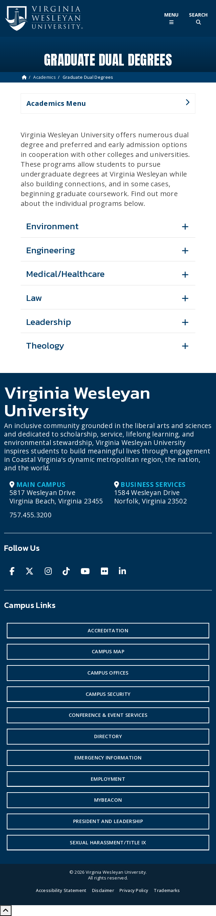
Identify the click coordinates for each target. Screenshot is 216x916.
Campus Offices (107, 673)
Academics (44, 77)
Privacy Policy (134, 890)
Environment (52, 226)
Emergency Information (108, 757)
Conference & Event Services (108, 715)
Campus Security (108, 694)
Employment (108, 779)
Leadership (48, 321)
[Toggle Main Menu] (171, 18)
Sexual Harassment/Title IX (108, 842)
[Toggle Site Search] (198, 18)
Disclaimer (103, 890)
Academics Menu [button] (105, 106)
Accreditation (108, 630)
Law (34, 297)
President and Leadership (108, 821)
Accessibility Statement (61, 890)
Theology (45, 345)
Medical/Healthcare (65, 273)
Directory (108, 736)
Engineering (50, 250)
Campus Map (108, 651)
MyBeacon (108, 800)
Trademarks (167, 890)
